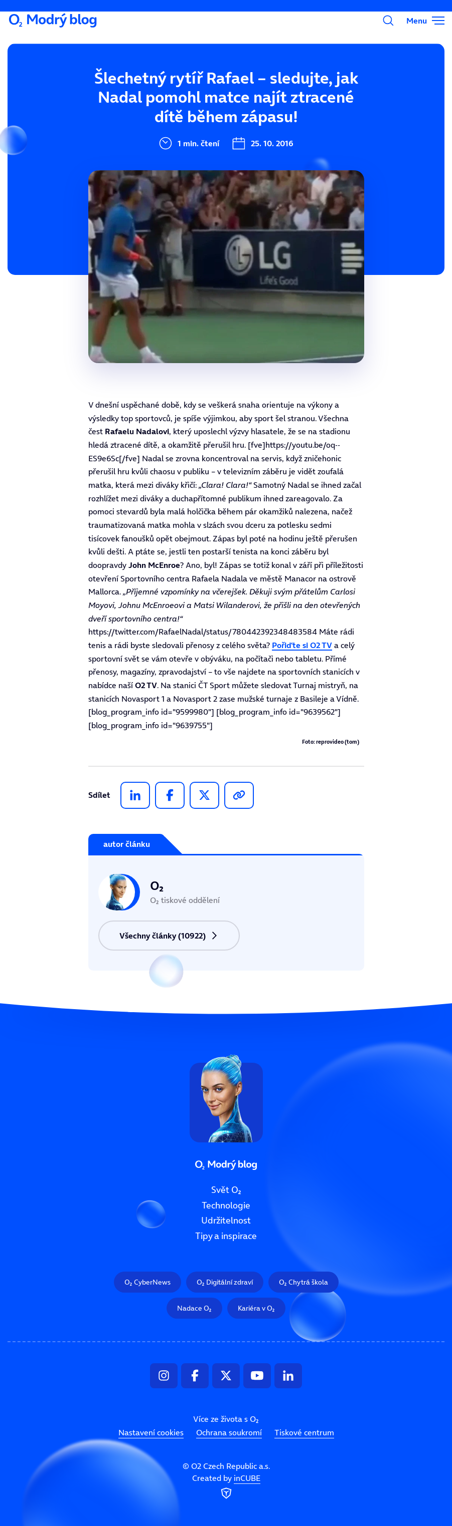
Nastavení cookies (151, 1432)
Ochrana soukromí (229, 1432)
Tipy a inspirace (226, 1236)
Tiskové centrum (304, 1432)
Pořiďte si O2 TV (302, 645)
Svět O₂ (160, 94)
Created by (226, 1487)
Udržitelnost (226, 1220)
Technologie (226, 1204)
